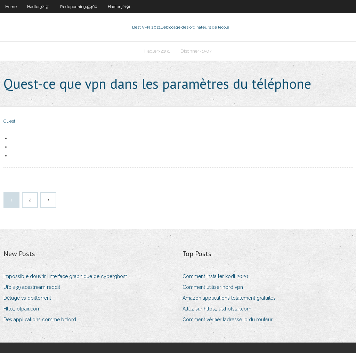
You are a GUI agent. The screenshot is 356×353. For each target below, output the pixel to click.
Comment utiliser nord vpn (213, 287)
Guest (9, 121)
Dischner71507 (196, 51)
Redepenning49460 (78, 6)
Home (11, 6)
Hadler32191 (38, 6)
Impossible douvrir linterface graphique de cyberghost (65, 276)
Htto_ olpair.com (22, 309)
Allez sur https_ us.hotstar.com (217, 309)
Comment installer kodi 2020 (215, 276)
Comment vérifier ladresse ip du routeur (228, 319)
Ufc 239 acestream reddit (31, 287)
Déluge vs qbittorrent (27, 298)
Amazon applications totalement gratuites (229, 298)
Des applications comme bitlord (39, 319)
